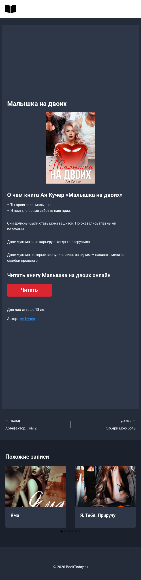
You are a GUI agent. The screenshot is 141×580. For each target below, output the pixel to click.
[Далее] (128, 497)
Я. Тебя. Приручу (97, 515)
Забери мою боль (105, 424)
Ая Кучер (27, 319)
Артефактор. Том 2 (36, 424)
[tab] (61, 531)
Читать (29, 290)
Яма (15, 515)
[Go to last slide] (13, 497)
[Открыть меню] (131, 8)
